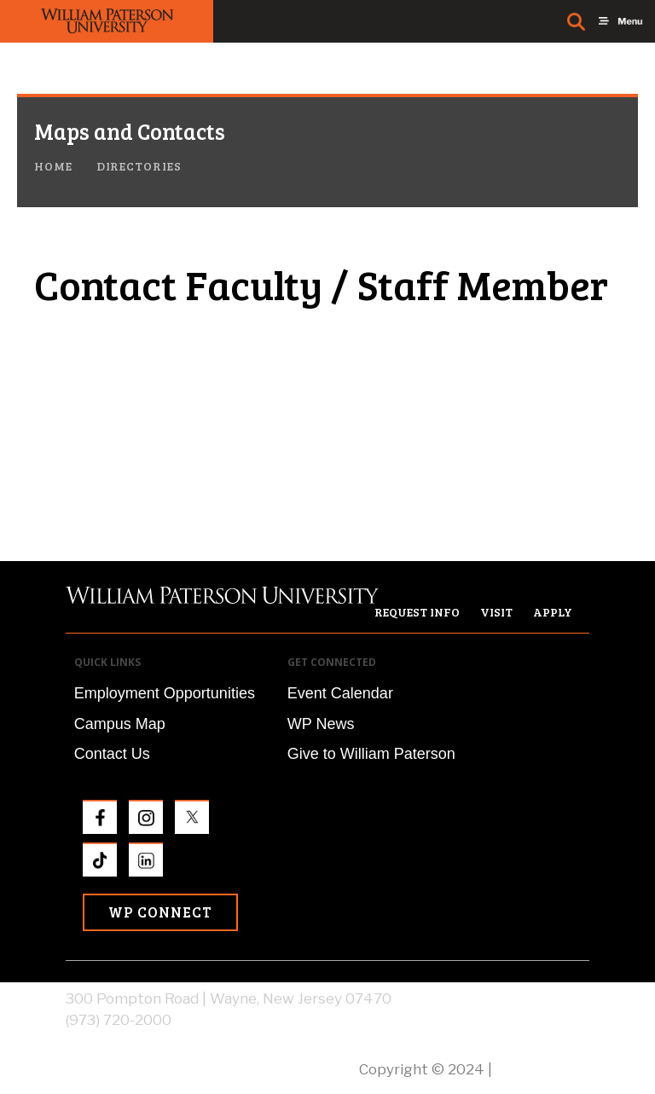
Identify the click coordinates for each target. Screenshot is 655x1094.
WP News (321, 723)
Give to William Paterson (371, 753)
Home (53, 166)
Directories (139, 166)
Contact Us (112, 753)
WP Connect (160, 912)
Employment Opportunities (164, 693)
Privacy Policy (542, 1069)
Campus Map (119, 723)
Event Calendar (340, 693)
